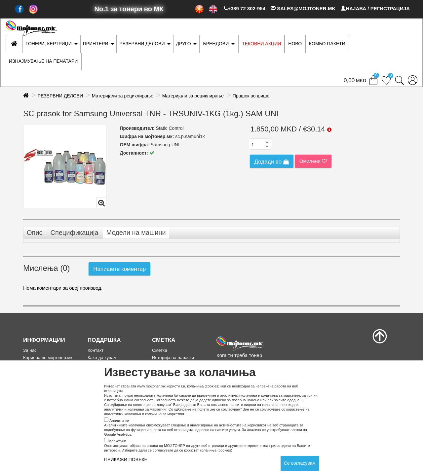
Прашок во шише (251, 95)
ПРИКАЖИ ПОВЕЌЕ (125, 459)
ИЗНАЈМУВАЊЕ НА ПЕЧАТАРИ (43, 61)
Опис (35, 232)
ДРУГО (183, 43)
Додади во (271, 162)
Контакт (95, 350)
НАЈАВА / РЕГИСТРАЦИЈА (375, 8)
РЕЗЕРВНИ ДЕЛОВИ (142, 43)
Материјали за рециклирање (122, 95)
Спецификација (74, 232)
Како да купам (102, 357)
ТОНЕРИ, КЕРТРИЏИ (48, 43)
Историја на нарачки (173, 357)
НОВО (295, 43)
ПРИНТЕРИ (95, 43)
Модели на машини (136, 232)
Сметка (159, 350)
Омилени (313, 161)
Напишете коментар (119, 269)
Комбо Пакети (327, 43)
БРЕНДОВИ (216, 43)
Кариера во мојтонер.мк (47, 357)
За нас (30, 350)
